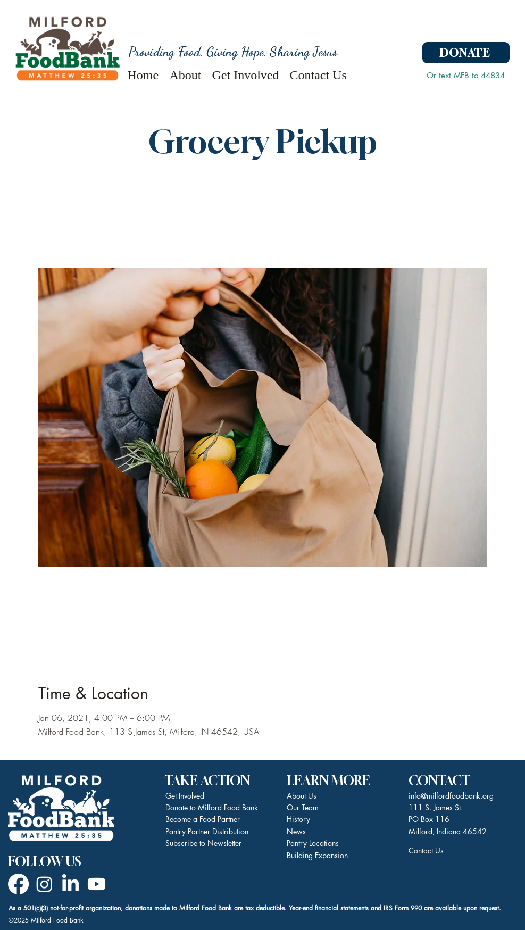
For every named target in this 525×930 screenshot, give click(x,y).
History (298, 819)
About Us (301, 796)
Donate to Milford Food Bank (211, 807)
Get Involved (184, 796)
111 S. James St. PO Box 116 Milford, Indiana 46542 (448, 819)
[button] (185, 73)
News (296, 831)
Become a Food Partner (202, 819)
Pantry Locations (313, 843)
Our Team (303, 807)
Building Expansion (317, 855)
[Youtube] (96, 884)
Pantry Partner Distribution (206, 831)
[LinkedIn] (70, 884)
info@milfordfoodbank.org (451, 796)
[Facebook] (18, 884)
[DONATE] (466, 52)
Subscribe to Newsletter (203, 843)
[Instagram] (44, 884)
